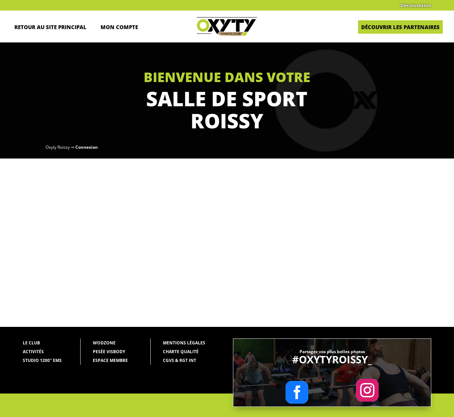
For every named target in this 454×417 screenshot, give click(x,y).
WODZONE (104, 343)
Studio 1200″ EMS (42, 360)
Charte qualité (181, 352)
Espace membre (110, 360)
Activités (33, 352)
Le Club (31, 343)
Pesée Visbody (109, 352)
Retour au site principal (50, 27)
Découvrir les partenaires (400, 27)
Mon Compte (119, 27)
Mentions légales (184, 343)
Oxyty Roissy (58, 147)
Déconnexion (415, 5)
